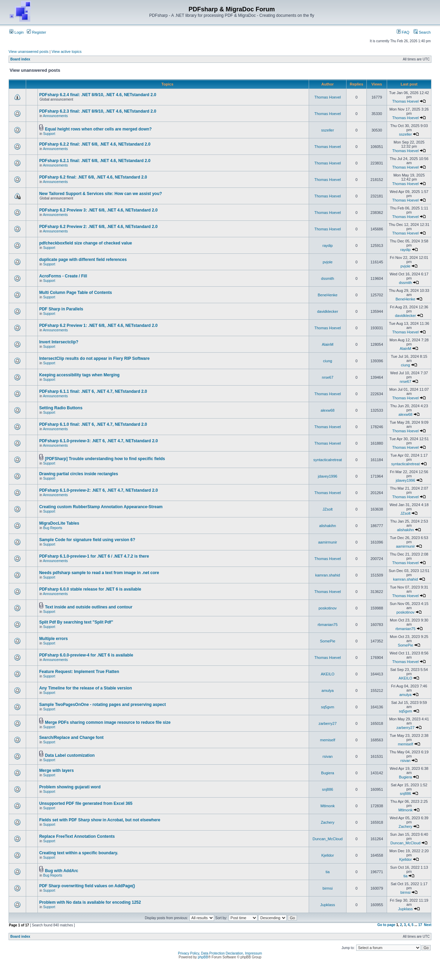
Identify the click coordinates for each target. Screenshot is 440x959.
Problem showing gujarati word (70, 787)
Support (49, 134)
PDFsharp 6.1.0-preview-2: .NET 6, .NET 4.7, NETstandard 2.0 (98, 490)
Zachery (327, 822)
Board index (20, 59)
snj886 (327, 789)
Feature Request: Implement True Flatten (79, 671)
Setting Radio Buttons (60, 408)
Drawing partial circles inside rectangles (78, 473)
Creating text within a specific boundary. (78, 852)
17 (420, 925)
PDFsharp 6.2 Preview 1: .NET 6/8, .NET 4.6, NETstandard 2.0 (98, 325)
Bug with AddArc (61, 870)
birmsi (327, 888)
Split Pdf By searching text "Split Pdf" (76, 622)
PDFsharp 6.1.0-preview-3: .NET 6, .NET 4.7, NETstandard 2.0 (98, 440)
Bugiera (327, 773)
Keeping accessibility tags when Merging (79, 375)
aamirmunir (327, 542)
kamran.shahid (327, 575)
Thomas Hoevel (327, 97)
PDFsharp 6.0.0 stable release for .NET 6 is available (90, 589)
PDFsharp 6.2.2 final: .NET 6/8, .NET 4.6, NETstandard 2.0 (95, 144)
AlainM (327, 344)
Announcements (55, 116)
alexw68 (327, 410)
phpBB (203, 957)
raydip (327, 245)
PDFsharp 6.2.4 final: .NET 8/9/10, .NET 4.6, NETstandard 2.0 (97, 94)
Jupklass (327, 905)
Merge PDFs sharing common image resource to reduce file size (107, 722)
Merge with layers (56, 770)
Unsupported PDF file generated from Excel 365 (85, 803)
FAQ (403, 32)
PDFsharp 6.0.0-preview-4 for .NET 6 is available (86, 655)
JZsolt (327, 509)
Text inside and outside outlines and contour (88, 607)
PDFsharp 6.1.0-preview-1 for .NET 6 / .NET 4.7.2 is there (94, 556)
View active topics (66, 51)
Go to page (386, 925)
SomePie (328, 641)
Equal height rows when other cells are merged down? (98, 129)
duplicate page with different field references (83, 259)
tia (328, 872)
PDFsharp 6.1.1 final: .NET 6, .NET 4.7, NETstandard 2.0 (93, 391)
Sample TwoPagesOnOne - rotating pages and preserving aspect (102, 704)
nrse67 (327, 377)
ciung (327, 361)
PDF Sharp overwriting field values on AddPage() (87, 885)
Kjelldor (327, 855)
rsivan (327, 756)
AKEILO (327, 674)
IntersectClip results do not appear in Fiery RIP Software (94, 358)
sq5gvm (327, 707)
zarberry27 (328, 723)
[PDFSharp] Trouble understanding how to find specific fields (105, 458)
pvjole (328, 262)
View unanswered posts (28, 51)
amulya (327, 690)
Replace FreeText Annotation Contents (77, 836)
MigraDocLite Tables (59, 523)
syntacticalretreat (327, 460)
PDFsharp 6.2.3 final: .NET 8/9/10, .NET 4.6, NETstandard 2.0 (97, 111)
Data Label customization (70, 755)
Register (36, 32)
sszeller (327, 130)
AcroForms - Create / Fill (63, 276)
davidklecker (327, 311)
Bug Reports (52, 528)
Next (427, 925)
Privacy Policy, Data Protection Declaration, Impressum (220, 953)
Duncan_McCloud (327, 839)
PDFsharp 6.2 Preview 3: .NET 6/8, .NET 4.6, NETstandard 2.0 (98, 210)
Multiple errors (53, 638)
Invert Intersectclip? (58, 342)
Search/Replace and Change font (71, 737)
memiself (327, 740)
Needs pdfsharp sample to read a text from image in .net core (99, 572)
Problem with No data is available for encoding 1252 (90, 902)
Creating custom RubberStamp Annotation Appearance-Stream (101, 506)
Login (16, 32)
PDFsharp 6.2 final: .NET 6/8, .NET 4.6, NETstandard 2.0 (93, 177)
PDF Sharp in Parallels (61, 309)
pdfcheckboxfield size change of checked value (85, 243)
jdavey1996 (327, 476)
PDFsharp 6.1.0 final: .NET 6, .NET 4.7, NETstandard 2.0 (93, 424)
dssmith (327, 278)
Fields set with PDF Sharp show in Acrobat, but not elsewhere (99, 820)
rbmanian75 (328, 625)
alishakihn (327, 526)
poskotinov (328, 608)
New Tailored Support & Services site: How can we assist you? (100, 193)
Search (422, 32)
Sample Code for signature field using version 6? (87, 539)
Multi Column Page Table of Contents (75, 292)
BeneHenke (328, 295)
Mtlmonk (327, 806)
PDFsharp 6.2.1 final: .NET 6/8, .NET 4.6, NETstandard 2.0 (95, 160)
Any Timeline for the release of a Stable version (85, 688)
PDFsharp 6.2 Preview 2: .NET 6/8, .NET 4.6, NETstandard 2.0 (98, 226)
